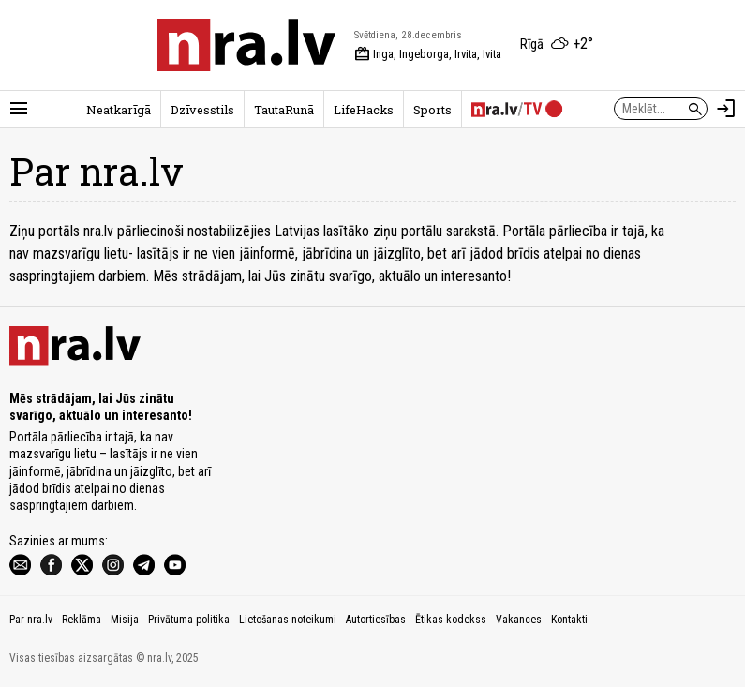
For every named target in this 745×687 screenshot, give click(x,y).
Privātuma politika (189, 619)
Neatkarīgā (118, 109)
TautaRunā (284, 109)
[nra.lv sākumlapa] (246, 45)
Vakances (519, 619)
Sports (432, 109)
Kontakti (569, 619)
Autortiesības (376, 619)
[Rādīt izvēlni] (18, 108)
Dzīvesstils (202, 109)
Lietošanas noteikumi (287, 619)
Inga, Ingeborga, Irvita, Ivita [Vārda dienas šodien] (427, 54)
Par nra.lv (30, 619)
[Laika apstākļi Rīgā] (556, 45)
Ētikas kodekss (450, 619)
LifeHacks (364, 109)
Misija (125, 619)
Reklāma (81, 619)
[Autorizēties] (726, 108)
